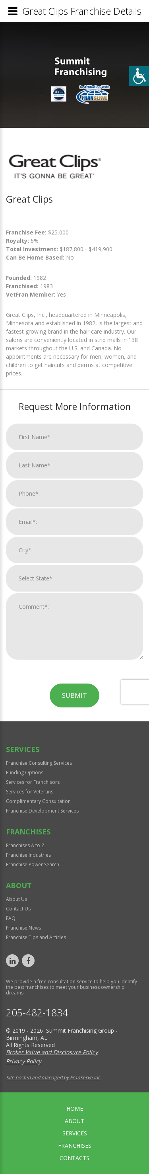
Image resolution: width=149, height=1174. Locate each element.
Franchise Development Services (42, 810)
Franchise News (23, 927)
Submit (74, 793)
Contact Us (18, 908)
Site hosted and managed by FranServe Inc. (53, 1077)
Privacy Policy (23, 1061)
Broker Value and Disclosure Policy (52, 1052)
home (74, 1108)
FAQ (10, 918)
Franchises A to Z (25, 845)
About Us (16, 899)
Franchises (74, 1145)
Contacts (74, 1158)
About (74, 1121)
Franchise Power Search (32, 864)
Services (74, 1133)
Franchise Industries (28, 855)
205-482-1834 (37, 1013)
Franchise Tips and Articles (36, 937)
